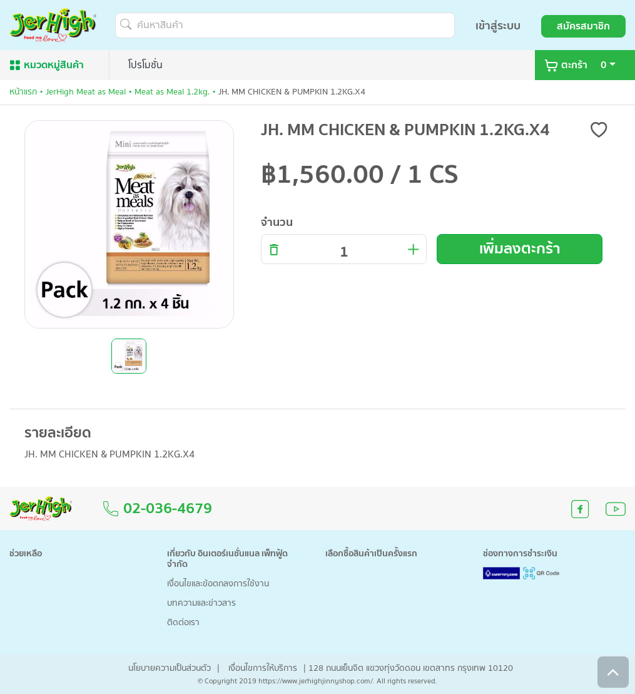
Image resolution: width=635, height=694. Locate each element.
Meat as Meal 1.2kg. (172, 92)
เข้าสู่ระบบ (498, 26)
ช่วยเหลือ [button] (25, 554)
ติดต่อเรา (183, 623)
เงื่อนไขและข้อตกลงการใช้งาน (218, 584)
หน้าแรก (23, 92)
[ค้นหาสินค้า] (285, 25)
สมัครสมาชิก (583, 26)
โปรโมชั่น (145, 65)
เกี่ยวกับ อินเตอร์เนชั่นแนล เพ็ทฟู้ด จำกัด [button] (227, 559)
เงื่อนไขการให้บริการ (262, 668)
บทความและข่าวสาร (201, 603)
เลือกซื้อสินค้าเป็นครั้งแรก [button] (371, 554)
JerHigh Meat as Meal (86, 92)
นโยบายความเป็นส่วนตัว (169, 668)
